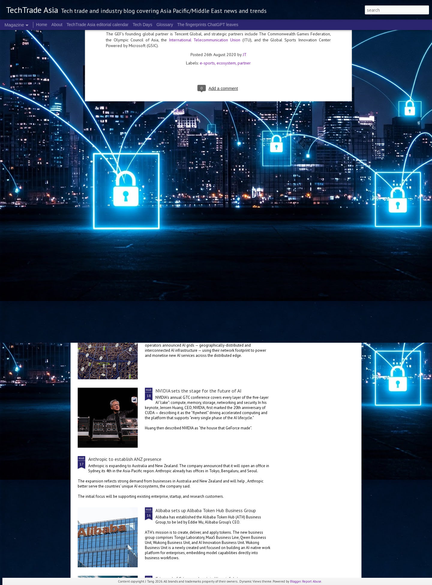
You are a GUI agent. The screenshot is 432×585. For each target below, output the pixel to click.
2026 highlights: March (182, 225)
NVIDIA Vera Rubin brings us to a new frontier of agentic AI (322, 231)
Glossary (164, 24)
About (56, 24)
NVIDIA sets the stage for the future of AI (198, 391)
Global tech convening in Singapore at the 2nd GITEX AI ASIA (113, 231)
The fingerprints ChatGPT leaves (207, 24)
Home (41, 24)
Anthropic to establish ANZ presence (124, 459)
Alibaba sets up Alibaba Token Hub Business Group (205, 510)
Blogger (295, 581)
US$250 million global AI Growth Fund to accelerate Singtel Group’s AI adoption (169, 276)
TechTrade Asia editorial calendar (98, 24)
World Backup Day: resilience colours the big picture (251, 231)
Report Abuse (311, 581)
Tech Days (142, 24)
